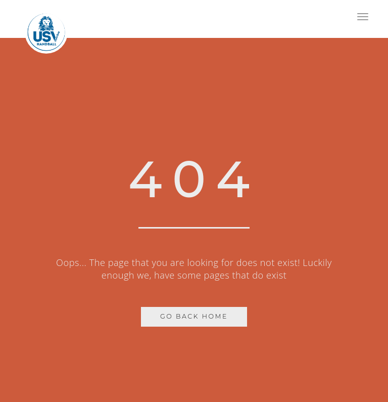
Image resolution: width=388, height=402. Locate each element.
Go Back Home (194, 316)
